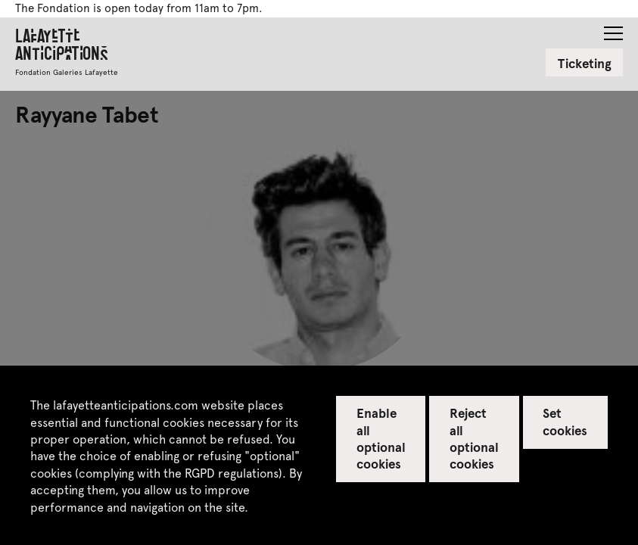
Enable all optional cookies (381, 437)
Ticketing (585, 63)
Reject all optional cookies (474, 437)
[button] (613, 28)
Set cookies (565, 420)
